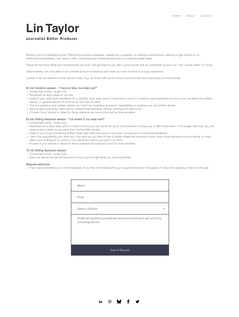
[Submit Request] (120, 250)
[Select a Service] (120, 209)
